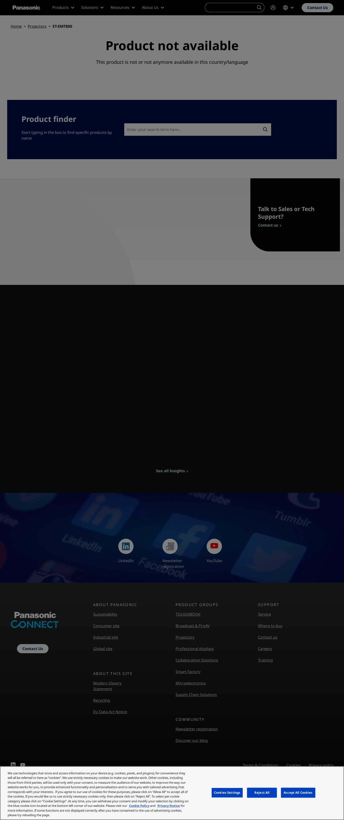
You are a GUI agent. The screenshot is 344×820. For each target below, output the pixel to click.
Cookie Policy (139, 806)
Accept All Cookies (298, 792)
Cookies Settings (227, 792)
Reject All (261, 792)
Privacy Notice (168, 806)
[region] (172, 793)
